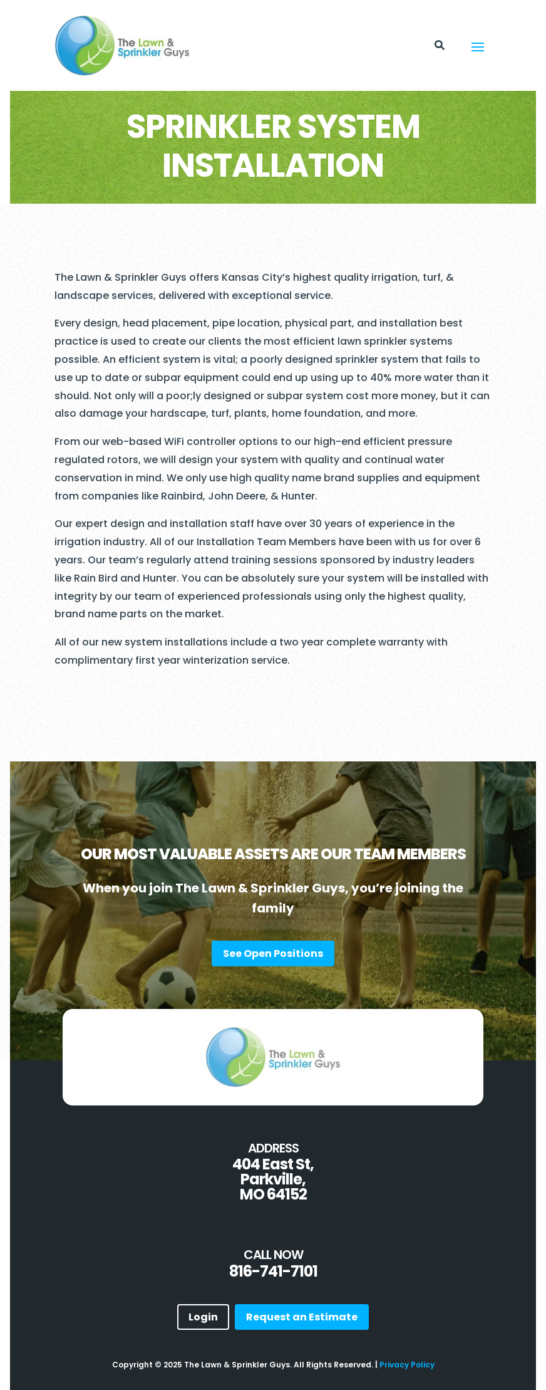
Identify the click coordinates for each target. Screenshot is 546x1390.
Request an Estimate (302, 1317)
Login (203, 1317)
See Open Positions (273, 953)
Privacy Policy (407, 1364)
